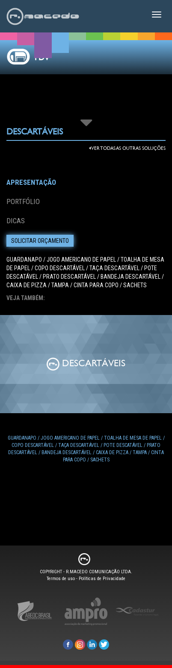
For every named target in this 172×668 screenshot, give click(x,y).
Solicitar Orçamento (40, 240)
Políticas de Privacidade (102, 578)
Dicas (15, 220)
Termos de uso (61, 578)
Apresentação (31, 182)
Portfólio (23, 201)
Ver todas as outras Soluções (127, 148)
